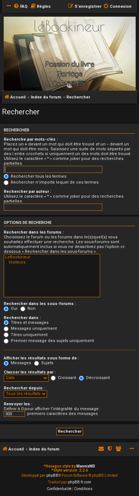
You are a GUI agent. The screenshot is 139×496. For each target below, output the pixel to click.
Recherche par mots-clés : (31, 139)
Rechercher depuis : (24, 388)
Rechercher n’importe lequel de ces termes (51, 182)
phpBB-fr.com (79, 482)
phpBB (52, 475)
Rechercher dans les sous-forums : (40, 303)
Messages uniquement (30, 328)
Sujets (43, 363)
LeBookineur (51, 257)
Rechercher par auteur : (27, 191)
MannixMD (85, 466)
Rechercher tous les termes (35, 176)
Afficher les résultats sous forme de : (41, 358)
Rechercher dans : (22, 317)
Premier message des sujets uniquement (49, 340)
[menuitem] (20, 6)
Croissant (63, 377)
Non (28, 308)
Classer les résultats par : (30, 372)
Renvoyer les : (18, 404)
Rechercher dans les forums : (34, 232)
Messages (17, 363)
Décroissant (94, 377)
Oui (10, 308)
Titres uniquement (25, 334)
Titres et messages (26, 322)
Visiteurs (51, 262)
